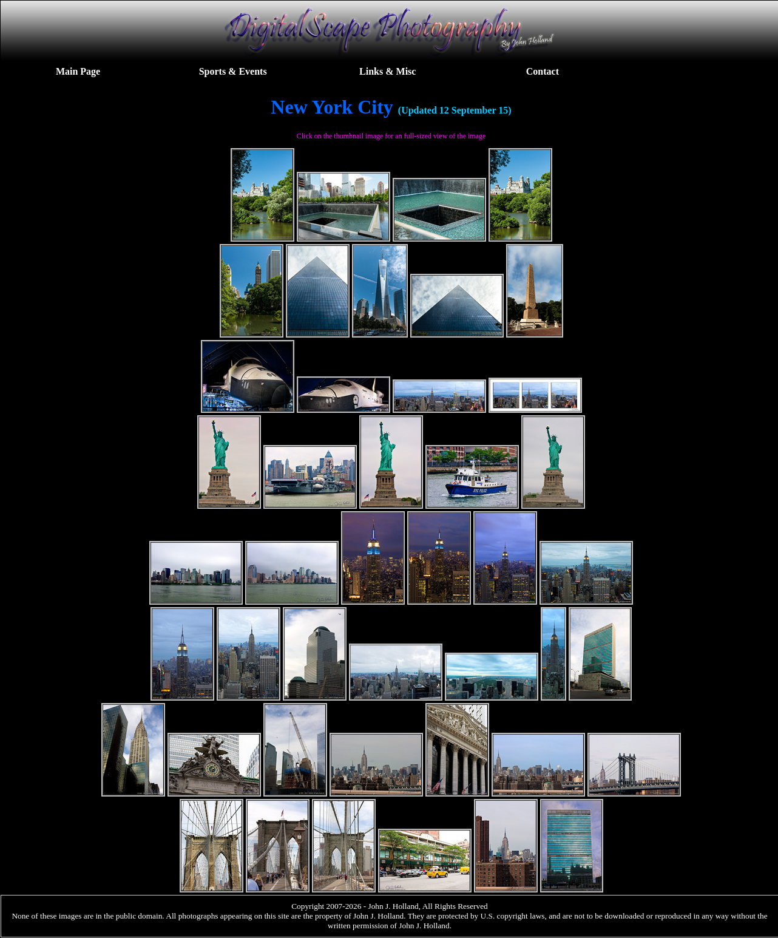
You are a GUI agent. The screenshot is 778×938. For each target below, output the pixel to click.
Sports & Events (233, 71)
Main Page (78, 71)
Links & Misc (387, 71)
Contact (542, 71)
